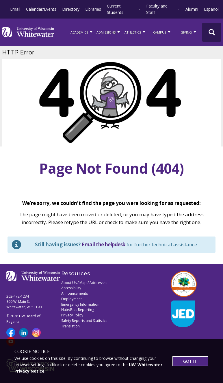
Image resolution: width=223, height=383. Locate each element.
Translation (70, 326)
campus (162, 31)
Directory (70, 9)
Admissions (108, 31)
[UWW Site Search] (211, 32)
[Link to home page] (28, 32)
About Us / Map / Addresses (84, 282)
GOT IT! (190, 361)
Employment (71, 298)
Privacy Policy (72, 315)
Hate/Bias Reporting (77, 309)
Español (211, 9)
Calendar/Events (41, 9)
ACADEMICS (81, 31)
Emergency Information (80, 304)
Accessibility (71, 287)
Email (15, 9)
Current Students (115, 9)
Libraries (93, 9)
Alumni (191, 9)
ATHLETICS (135, 31)
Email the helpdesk (103, 244)
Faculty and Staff (157, 9)
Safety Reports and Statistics (84, 320)
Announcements (74, 293)
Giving (189, 31)
